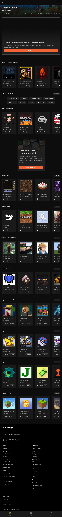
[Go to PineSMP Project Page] (25, 221)
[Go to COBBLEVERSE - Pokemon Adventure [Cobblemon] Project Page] (42, 345)
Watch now (31, 50)
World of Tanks (6, 467)
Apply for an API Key (8, 481)
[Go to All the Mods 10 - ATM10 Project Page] (9, 345)
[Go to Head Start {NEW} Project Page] (9, 283)
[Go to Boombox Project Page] (42, 123)
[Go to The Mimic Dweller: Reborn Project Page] (25, 77)
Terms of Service (6, 496)
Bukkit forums (35, 462)
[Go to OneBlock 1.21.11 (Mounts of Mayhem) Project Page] (42, 407)
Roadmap (34, 459)
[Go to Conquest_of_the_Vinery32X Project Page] (9, 252)
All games (5, 448)
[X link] (16, 440)
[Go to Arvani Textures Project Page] (25, 252)
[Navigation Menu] (2, 2)
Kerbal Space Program (8, 462)
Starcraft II (5, 459)
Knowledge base (36, 471)
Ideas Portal (35, 451)
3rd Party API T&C (7, 484)
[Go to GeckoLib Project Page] (9, 376)
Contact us (34, 476)
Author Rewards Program (9, 479)
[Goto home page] (6, 2)
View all (57, 175)
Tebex (33, 488)
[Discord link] (13, 440)
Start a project (6, 473)
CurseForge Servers (36, 464)
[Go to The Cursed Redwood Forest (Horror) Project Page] (9, 77)
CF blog (34, 454)
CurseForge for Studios (37, 485)
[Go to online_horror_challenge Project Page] (25, 190)
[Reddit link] (19, 440)
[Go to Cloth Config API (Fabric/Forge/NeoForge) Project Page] (42, 376)
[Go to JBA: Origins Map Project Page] (25, 283)
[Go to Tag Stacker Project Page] (9, 123)
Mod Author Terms (7, 504)
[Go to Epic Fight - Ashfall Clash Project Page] (42, 252)
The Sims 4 (5, 456)
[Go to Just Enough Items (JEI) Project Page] (25, 376)
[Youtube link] (10, 440)
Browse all (56, 93)
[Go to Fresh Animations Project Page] (9, 314)
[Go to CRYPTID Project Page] (42, 77)
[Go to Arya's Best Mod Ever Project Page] (42, 190)
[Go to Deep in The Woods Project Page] (42, 283)
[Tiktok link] (7, 440)
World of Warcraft (7, 454)
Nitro (33, 490)
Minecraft (5, 451)
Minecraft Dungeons (8, 464)
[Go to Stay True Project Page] (42, 314)
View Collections (31, 167)
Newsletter (34, 456)
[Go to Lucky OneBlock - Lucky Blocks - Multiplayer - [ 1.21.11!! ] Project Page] (25, 407)
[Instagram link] (4, 440)
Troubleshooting (36, 473)
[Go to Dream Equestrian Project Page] (42, 221)
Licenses (5, 501)
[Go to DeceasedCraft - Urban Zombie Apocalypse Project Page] (25, 345)
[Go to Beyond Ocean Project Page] (25, 123)
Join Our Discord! (36, 448)
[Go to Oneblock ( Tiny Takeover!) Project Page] (9, 407)
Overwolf (34, 483)
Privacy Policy (6, 499)
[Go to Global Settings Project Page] (9, 190)
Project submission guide (9, 476)
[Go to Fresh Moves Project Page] (25, 314)
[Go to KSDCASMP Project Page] (9, 221)
